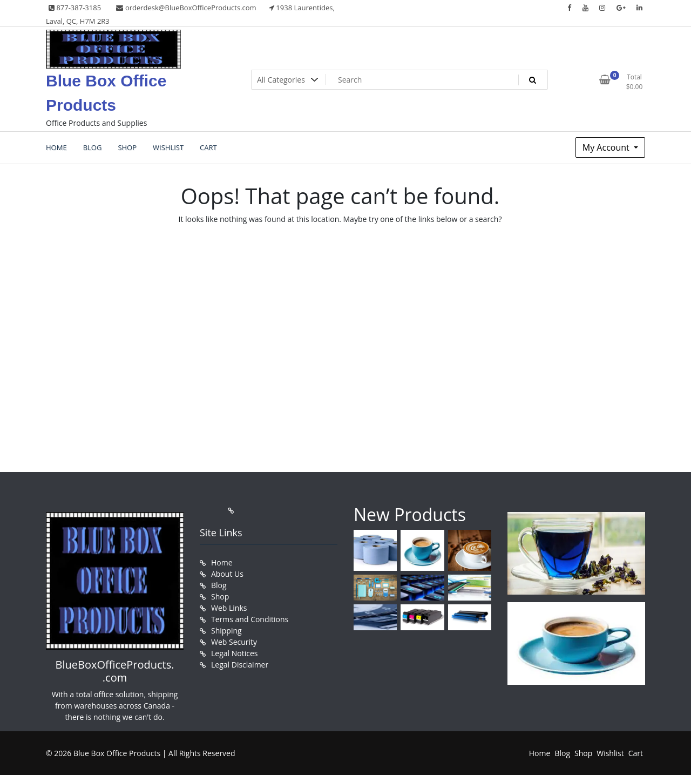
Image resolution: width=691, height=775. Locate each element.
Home (222, 562)
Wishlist (610, 753)
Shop (220, 596)
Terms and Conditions (249, 619)
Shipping (226, 630)
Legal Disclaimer (239, 664)
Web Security (234, 642)
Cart (635, 753)
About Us (227, 574)
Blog (219, 585)
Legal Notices (234, 653)
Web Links (229, 608)
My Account (607, 147)
